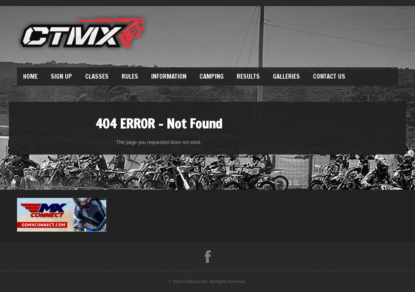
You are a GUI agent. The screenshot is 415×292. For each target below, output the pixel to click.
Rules (130, 76)
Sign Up (61, 76)
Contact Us (329, 76)
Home (30, 76)
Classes (97, 76)
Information (168, 76)
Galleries (286, 76)
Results (248, 76)
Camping (211, 76)
